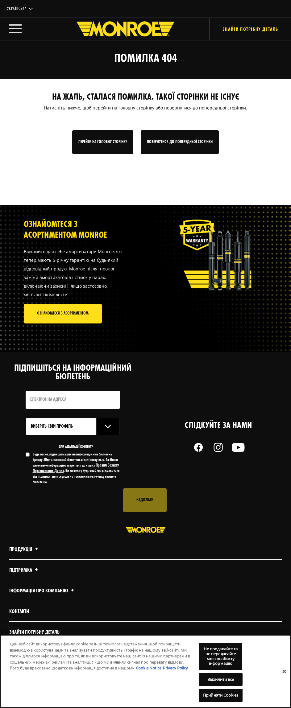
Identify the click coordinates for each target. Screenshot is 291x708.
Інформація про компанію (42, 591)
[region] (145, 671)
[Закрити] (284, 671)
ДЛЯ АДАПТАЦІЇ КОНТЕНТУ (76, 447)
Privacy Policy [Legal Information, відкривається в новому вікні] (175, 668)
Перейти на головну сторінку (102, 142)
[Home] (119, 29)
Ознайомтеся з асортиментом (63, 313)
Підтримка (24, 570)
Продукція (24, 549)
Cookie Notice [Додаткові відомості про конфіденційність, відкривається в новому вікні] (148, 668)
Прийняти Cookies (220, 695)
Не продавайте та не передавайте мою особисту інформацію (221, 656)
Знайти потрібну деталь (34, 632)
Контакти (19, 611)
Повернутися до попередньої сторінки (180, 142)
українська (17, 9)
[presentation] (72, 500)
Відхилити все (220, 679)
